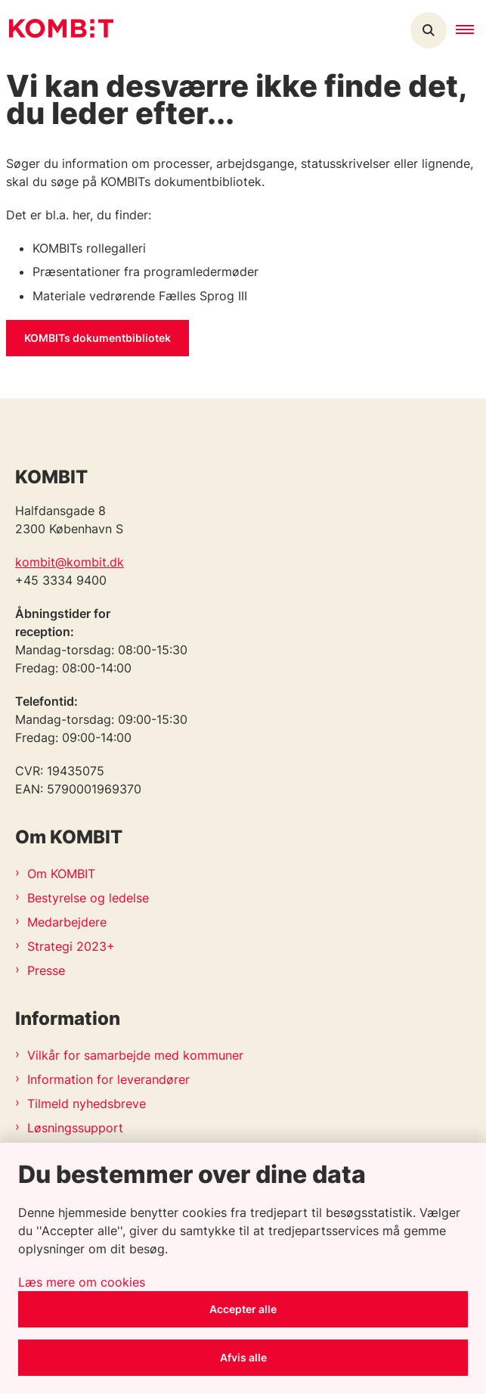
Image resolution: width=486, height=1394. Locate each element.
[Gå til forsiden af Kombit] (56, 30)
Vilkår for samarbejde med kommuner (135, 1055)
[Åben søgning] (428, 30)
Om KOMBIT (61, 873)
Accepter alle (243, 1308)
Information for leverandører (108, 1079)
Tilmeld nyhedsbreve (86, 1103)
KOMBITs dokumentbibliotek (97, 337)
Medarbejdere (67, 922)
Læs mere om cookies (81, 1282)
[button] (471, 30)
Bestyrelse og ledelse (88, 897)
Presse (46, 970)
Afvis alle (243, 1357)
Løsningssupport (75, 1127)
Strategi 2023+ (71, 946)
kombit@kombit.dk (69, 562)
